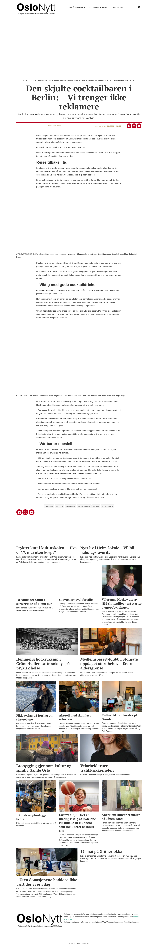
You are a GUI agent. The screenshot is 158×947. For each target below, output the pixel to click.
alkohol (49, 506)
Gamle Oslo (117, 7)
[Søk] (139, 7)
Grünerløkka (77, 7)
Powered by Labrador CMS (79, 943)
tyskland (70, 506)
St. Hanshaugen (98, 7)
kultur (59, 506)
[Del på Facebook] (129, 125)
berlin (96, 506)
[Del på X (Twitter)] (134, 125)
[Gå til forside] (37, 7)
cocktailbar (84, 506)
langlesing (107, 506)
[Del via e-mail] (139, 125)
